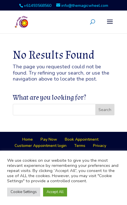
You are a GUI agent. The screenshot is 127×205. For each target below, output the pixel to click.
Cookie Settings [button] (24, 191)
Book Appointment (81, 139)
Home (27, 139)
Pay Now (49, 139)
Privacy (99, 145)
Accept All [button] (55, 191)
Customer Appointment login (40, 145)
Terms (79, 145)
